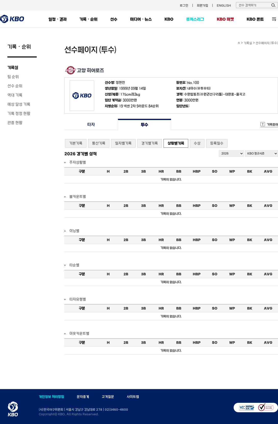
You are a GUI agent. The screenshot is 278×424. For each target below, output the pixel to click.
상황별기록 (176, 143)
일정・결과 (57, 19)
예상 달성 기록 (18, 104)
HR (161, 171)
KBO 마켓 (225, 19)
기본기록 (75, 143)
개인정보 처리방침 (51, 397)
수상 (197, 143)
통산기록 (98, 143)
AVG (268, 171)
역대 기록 (14, 95)
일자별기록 (123, 143)
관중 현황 (14, 122)
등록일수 (216, 143)
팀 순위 (13, 76)
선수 (113, 19)
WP (232, 171)
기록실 (12, 67)
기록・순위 (88, 19)
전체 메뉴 (274, 19)
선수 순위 (14, 86)
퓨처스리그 (195, 19)
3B (143, 171)
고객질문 (108, 397)
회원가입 (202, 5)
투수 (144, 124)
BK (249, 171)
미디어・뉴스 (141, 19)
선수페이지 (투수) (267, 43)
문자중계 (83, 397)
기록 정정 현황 (18, 113)
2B (125, 171)
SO (214, 171)
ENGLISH (224, 5)
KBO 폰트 (255, 19)
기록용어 (272, 124)
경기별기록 (149, 143)
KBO (169, 19)
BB (178, 171)
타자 (91, 124)
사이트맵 (133, 397)
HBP (196, 171)
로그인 (184, 5)
